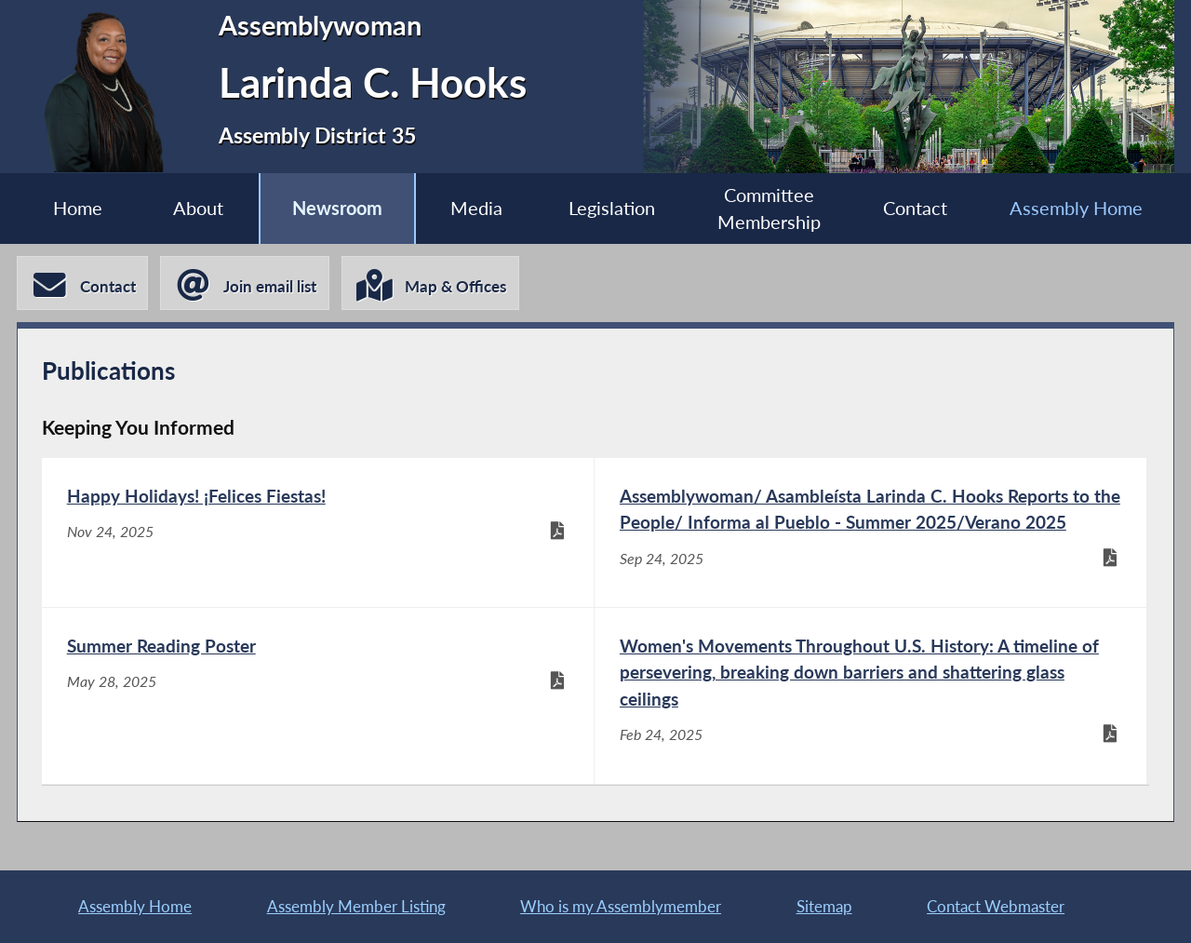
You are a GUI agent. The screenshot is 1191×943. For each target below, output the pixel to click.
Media (476, 208)
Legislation (612, 208)
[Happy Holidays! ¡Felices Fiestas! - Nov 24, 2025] (318, 532)
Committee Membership (769, 208)
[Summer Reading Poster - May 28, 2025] (318, 696)
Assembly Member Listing (356, 906)
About (198, 208)
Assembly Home (1076, 208)
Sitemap (824, 906)
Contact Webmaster (995, 906)
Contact (915, 208)
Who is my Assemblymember (620, 906)
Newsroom (337, 208)
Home (77, 208)
